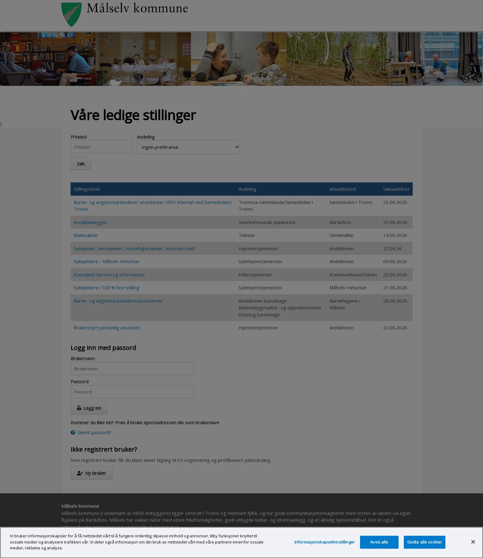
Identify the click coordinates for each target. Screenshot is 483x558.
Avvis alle (379, 547)
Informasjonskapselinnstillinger (324, 547)
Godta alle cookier (424, 547)
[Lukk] (473, 547)
